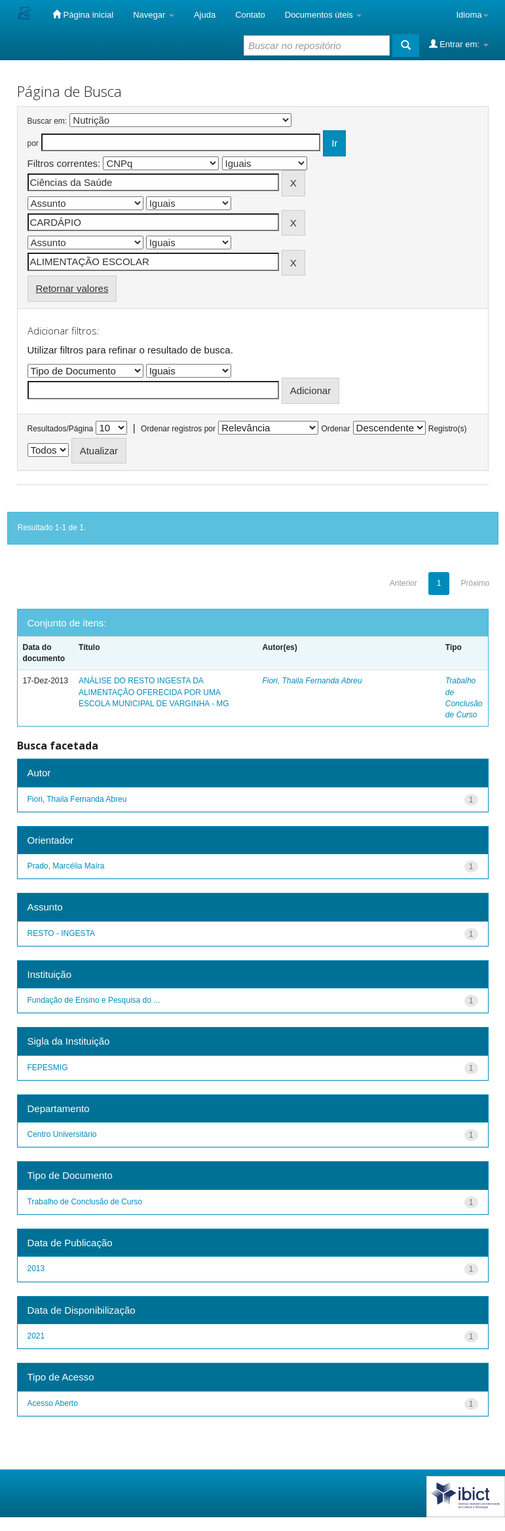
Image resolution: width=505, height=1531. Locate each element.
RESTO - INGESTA (62, 933)
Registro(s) (447, 428)
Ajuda (204, 15)
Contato (250, 15)
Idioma (472, 15)
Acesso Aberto (53, 1403)
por (33, 143)
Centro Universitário (62, 1134)
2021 (36, 1336)
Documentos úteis (323, 15)
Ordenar (335, 428)
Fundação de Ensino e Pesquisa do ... (94, 1000)
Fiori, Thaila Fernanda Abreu (312, 680)
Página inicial (82, 14)
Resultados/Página (61, 428)
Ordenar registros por (178, 428)
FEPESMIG (48, 1067)
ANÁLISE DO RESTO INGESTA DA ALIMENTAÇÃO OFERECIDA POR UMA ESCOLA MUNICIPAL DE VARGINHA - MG (154, 692)
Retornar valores (72, 288)
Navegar (153, 15)
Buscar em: (47, 121)
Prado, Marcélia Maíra (66, 866)
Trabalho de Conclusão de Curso (85, 1201)
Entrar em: (459, 44)
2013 (36, 1268)
